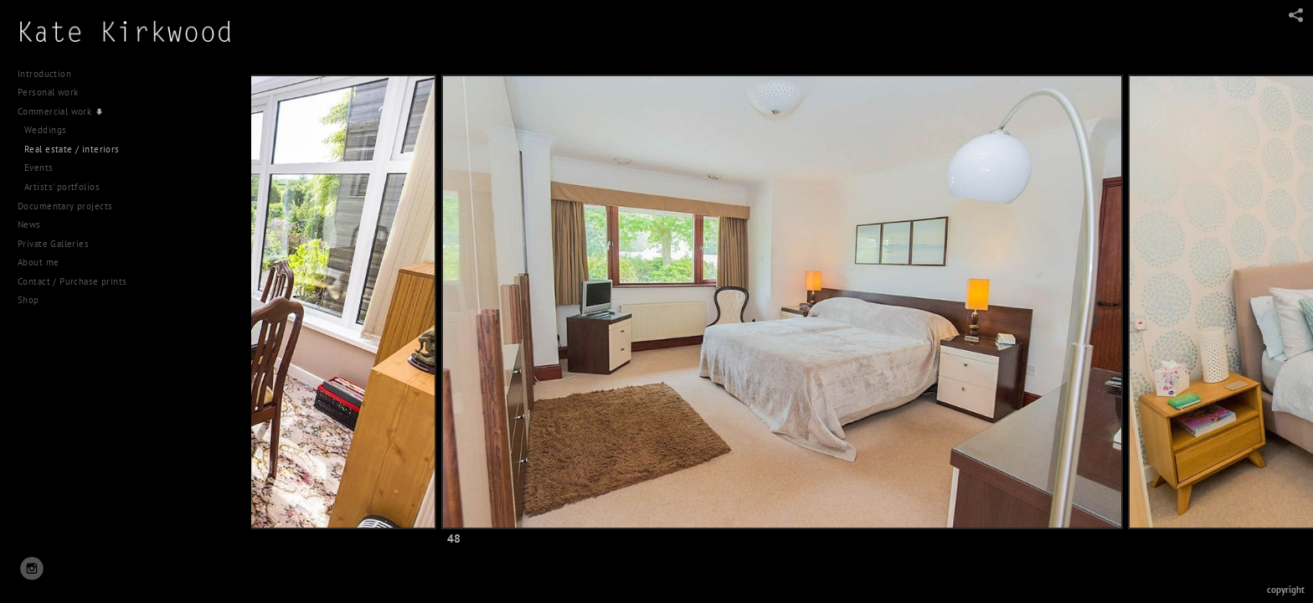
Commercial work (61, 111)
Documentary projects (71, 206)
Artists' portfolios (62, 187)
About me (38, 262)
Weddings (45, 130)
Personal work (54, 92)
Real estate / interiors (72, 149)
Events (39, 167)
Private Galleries (53, 244)
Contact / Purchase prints (72, 281)
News (29, 224)
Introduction (44, 74)
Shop (28, 300)
